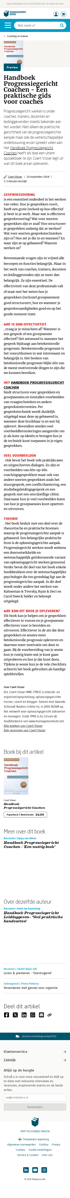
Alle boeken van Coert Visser (23, 726)
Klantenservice (35, 1052)
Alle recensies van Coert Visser (25, 730)
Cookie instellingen (40, 1149)
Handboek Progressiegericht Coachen (24, 806)
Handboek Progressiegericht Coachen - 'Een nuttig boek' (31, 845)
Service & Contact (27, 1155)
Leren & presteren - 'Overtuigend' (28, 973)
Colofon (43, 1144)
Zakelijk (35, 1060)
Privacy (56, 1144)
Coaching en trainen (17, 36)
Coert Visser (15, 176)
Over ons (47, 1155)
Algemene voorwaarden (21, 1144)
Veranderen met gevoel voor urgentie (30, 988)
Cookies (20, 1149)
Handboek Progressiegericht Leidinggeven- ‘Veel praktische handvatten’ (33, 917)
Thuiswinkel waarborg (34, 1139)
